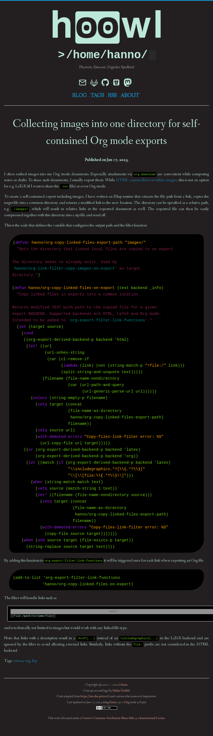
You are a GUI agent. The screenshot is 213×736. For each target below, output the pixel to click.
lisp (34, 661)
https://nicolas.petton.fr (95, 696)
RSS (112, 96)
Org (127, 702)
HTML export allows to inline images (146, 180)
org (27, 661)
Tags (97, 96)
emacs (18, 661)
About (129, 96)
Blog (79, 96)
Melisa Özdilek (121, 691)
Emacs (113, 702)
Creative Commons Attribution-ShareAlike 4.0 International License (123, 718)
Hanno (123, 685)
